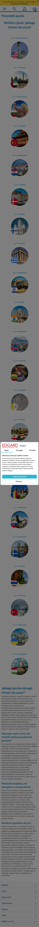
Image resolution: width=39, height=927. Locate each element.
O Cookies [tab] (32, 450)
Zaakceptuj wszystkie (19, 476)
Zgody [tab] (7, 450)
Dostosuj (19, 481)
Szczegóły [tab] (19, 450)
